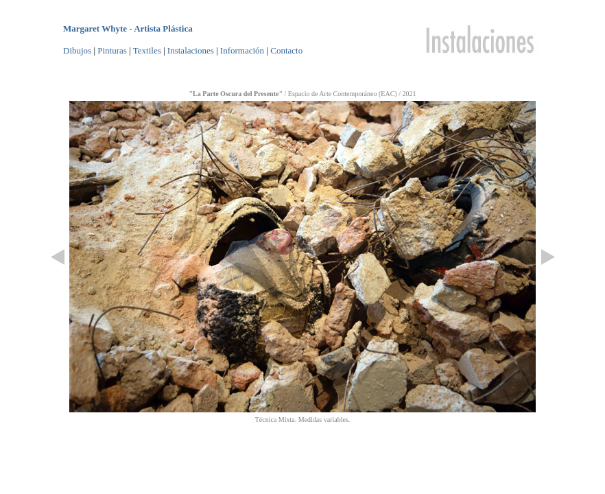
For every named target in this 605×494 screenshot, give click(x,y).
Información (242, 50)
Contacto (286, 50)
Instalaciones (190, 50)
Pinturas (112, 50)
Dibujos (77, 50)
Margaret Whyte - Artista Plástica (128, 28)
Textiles (147, 50)
